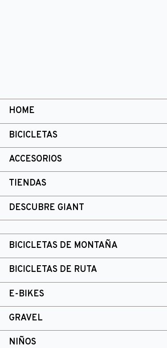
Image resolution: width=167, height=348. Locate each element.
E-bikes (26, 294)
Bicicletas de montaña (63, 245)
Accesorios (35, 159)
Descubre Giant (46, 208)
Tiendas (27, 183)
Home (22, 111)
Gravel (26, 318)
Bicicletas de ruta (53, 269)
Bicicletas (33, 135)
